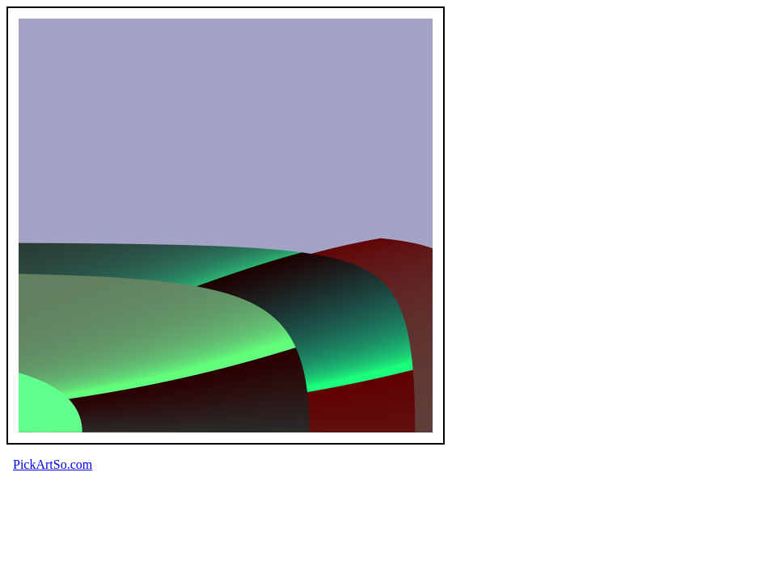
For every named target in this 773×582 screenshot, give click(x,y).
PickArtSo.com (52, 464)
